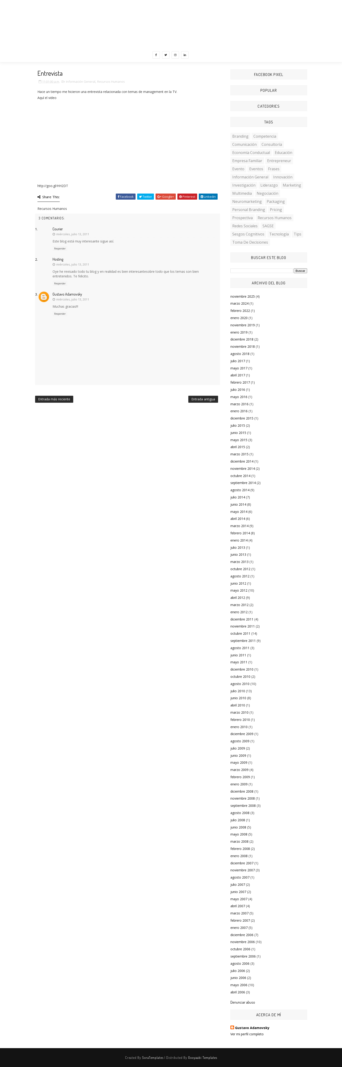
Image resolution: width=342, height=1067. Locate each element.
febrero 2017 (240, 382)
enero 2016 (239, 411)
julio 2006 (237, 970)
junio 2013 (238, 554)
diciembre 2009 (241, 734)
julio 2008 (237, 820)
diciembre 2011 (241, 619)
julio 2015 (237, 425)
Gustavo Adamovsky (67, 294)
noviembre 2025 (242, 296)
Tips (297, 234)
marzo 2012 (239, 605)
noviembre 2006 (242, 942)
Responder (60, 248)
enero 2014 (239, 540)
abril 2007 (237, 906)
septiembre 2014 (243, 483)
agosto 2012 (239, 576)
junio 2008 (238, 827)
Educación (283, 152)
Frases (273, 168)
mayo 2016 (238, 397)
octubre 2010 (240, 676)
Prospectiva (242, 217)
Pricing (276, 209)
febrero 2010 (240, 719)
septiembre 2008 (243, 805)
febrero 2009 (240, 777)
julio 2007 (237, 884)
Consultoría (272, 144)
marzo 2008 (239, 841)
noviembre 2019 (242, 325)
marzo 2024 (239, 303)
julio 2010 (237, 691)
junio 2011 (238, 655)
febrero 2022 (240, 310)
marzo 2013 (239, 561)
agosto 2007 (239, 877)
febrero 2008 (240, 848)
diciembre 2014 (241, 461)
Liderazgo (269, 185)
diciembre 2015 (241, 418)
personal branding (248, 209)
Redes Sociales (245, 225)
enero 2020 (239, 318)
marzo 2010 (239, 712)
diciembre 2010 (241, 669)
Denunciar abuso (242, 1002)
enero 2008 (239, 856)
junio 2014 (238, 504)
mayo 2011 (238, 662)
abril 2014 (237, 518)
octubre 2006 (240, 949)
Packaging (276, 201)
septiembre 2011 (243, 640)
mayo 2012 (238, 590)
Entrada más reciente (54, 399)
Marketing (292, 185)
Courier (58, 229)
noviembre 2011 (242, 626)
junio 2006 (238, 977)
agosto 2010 (239, 684)
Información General (80, 81)
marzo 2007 (239, 913)
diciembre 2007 (241, 863)
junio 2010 (238, 698)
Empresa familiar (247, 160)
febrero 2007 (240, 920)
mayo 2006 (238, 985)
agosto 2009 (239, 741)
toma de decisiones (250, 242)
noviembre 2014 (242, 468)
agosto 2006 (239, 963)
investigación (244, 185)
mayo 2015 (238, 440)
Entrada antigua (203, 399)
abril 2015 (237, 447)
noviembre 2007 (242, 870)
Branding (240, 136)
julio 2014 (237, 497)
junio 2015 (238, 432)
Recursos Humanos (111, 81)
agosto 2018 (239, 353)
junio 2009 (238, 755)
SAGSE (268, 225)
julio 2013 (237, 547)
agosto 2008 (239, 813)
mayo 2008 (238, 834)
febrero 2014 (240, 533)
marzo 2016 (239, 404)
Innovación (282, 177)
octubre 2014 (240, 476)
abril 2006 (237, 992)
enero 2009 (239, 784)
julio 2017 (237, 361)
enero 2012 (239, 612)
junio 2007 (238, 892)
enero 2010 (239, 727)
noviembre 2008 (242, 798)
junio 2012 (238, 583)
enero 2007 (239, 927)
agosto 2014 (239, 490)
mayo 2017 (238, 368)
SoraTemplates (152, 1058)
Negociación (267, 193)
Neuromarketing (247, 201)
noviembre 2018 (242, 346)
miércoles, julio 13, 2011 (72, 234)
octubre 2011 (240, 633)
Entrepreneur (279, 160)
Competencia (264, 136)
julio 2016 (237, 389)
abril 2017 (237, 375)
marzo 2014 (239, 526)
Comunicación (244, 144)
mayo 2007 (238, 899)
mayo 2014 (238, 511)
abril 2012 (237, 597)
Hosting (58, 259)
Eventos (256, 168)
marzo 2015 (239, 454)
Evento (238, 168)
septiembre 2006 (243, 956)
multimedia (242, 193)
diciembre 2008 (241, 791)
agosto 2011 (239, 648)
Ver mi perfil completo (247, 1034)
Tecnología (279, 234)
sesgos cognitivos (248, 234)
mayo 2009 (238, 762)
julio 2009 (237, 748)
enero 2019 (239, 332)
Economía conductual (251, 152)
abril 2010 (237, 705)
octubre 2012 (240, 569)
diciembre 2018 (241, 339)
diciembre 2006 (241, 935)
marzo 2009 (239, 769)
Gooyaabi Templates (202, 1058)
